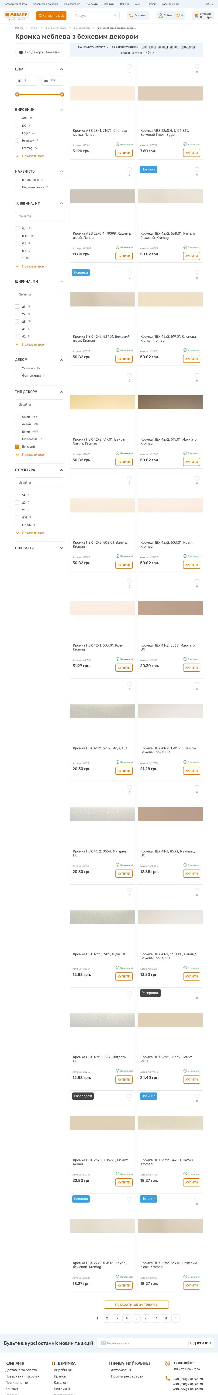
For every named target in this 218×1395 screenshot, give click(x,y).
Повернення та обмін (45, 4)
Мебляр (19, 28)
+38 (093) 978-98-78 (188, 1338)
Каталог (34, 28)
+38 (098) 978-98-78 (188, 1343)
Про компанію (72, 4)
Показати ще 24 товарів (136, 1263)
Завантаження (170, 4)
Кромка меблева (81, 28)
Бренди (151, 4)
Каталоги (57, 1339)
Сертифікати (60, 1350)
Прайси (56, 1334)
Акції (137, 4)
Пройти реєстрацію (117, 1334)
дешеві (163, 47)
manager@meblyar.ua (186, 1358)
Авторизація (113, 1328)
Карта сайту (59, 1355)
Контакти (92, 4)
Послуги (109, 4)
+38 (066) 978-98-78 (188, 1348)
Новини (124, 4)
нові (144, 47)
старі (152, 47)
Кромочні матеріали (55, 28)
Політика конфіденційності (69, 1366)
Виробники (59, 1328)
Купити (124, 151)
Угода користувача (63, 1361)
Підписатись (201, 1302)
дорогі (174, 47)
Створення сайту (183, 1387)
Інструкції (58, 1344)
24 (149, 52)
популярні (188, 47)
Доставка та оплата (15, 4)
